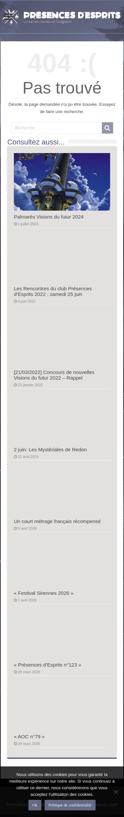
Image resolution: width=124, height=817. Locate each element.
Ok (34, 805)
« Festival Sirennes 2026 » (43, 593)
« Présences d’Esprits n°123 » (47, 665)
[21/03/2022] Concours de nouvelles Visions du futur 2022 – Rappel (54, 375)
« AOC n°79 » (29, 736)
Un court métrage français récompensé (57, 521)
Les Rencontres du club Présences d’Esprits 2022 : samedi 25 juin (53, 291)
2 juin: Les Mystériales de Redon (50, 449)
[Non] (115, 792)
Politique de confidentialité (70, 805)
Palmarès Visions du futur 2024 (49, 217)
